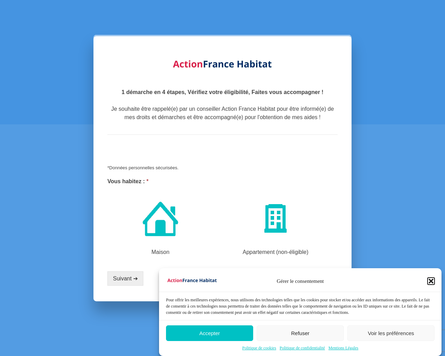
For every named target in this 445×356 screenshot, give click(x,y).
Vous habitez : (128, 181)
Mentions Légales (344, 348)
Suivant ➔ (125, 278)
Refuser (300, 333)
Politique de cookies (259, 348)
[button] (431, 281)
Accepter (209, 333)
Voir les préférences (391, 333)
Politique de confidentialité (302, 348)
